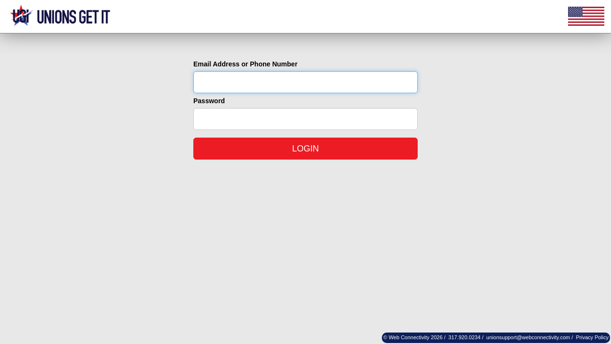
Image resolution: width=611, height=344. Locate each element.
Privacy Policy (592, 337)
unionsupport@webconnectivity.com (528, 337)
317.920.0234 (464, 337)
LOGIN (305, 148)
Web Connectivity (409, 337)
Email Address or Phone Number (245, 64)
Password (209, 101)
